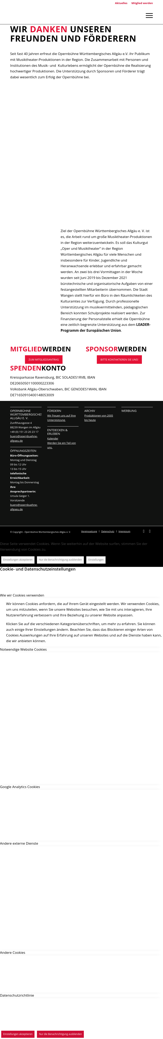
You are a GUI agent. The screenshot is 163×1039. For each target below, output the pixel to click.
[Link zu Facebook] (144, 533)
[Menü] (147, 15)
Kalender (52, 438)
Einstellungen (96, 559)
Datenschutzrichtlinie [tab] (17, 995)
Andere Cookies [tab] (12, 952)
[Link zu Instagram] (150, 533)
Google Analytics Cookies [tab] (20, 786)
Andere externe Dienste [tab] (19, 843)
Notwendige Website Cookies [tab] (23, 649)
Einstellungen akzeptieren (17, 559)
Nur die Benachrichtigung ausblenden (60, 559)
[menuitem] (89, 531)
